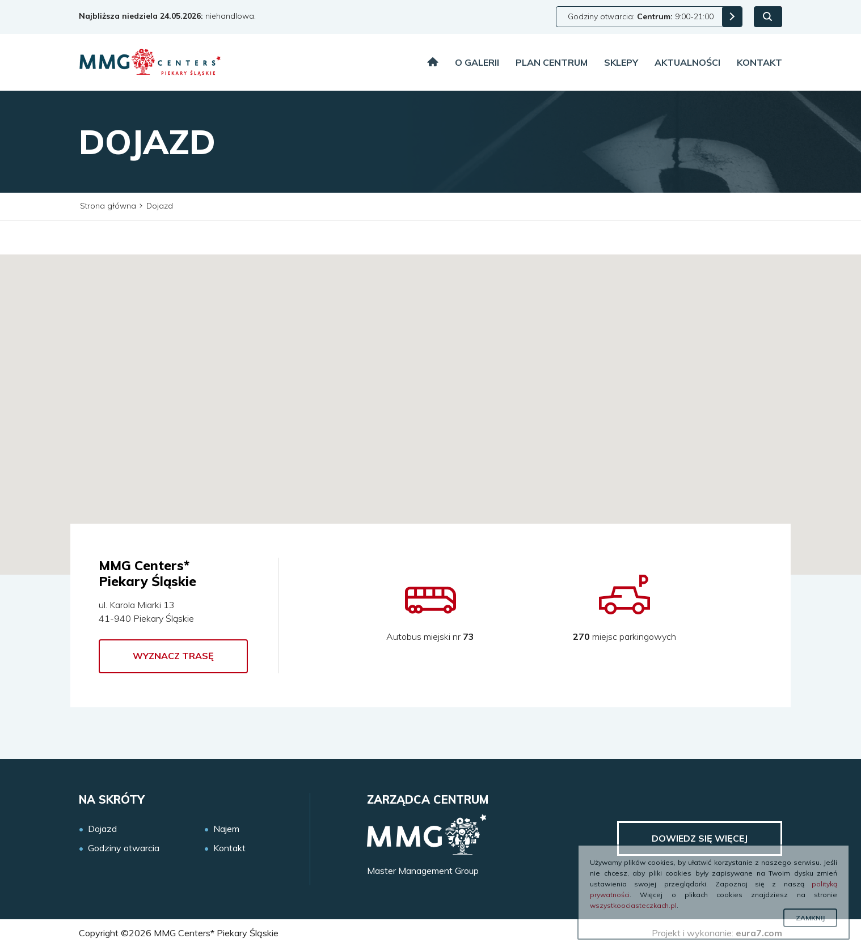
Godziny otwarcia (123, 848)
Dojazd (102, 828)
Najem (226, 828)
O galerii (477, 62)
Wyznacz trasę (173, 655)
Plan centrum (552, 62)
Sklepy (621, 62)
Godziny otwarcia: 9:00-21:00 (641, 16)
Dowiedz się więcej (700, 838)
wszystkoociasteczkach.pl (633, 905)
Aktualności (687, 62)
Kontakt (759, 62)
